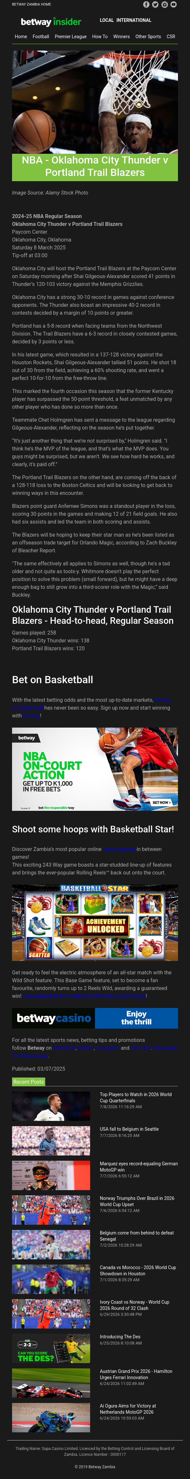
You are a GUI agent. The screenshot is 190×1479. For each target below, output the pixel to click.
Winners (121, 36)
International (133, 20)
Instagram (107, 1048)
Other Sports (148, 36)
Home (21, 36)
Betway (31, 716)
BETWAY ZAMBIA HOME (31, 4)
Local (107, 20)
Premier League (71, 36)
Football (41, 36)
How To (100, 36)
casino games (119, 849)
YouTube (141, 1048)
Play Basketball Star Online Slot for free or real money (84, 996)
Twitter (86, 1048)
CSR (171, 36)
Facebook (64, 1048)
